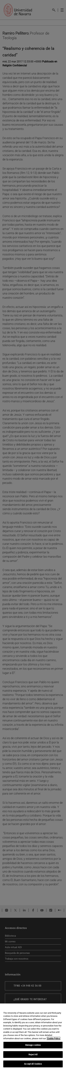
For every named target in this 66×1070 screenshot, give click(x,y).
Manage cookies (33, 1045)
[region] (33, 1036)
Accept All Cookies (33, 1064)
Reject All (32, 1054)
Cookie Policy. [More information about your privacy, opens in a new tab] (53, 1038)
